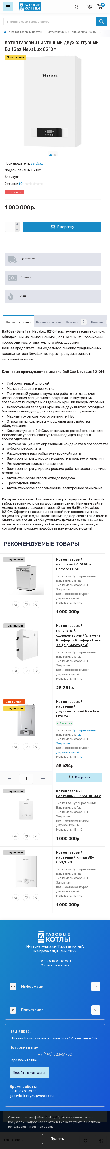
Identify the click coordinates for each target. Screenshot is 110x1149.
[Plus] (17, 224)
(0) (21, 184)
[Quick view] (15, 604)
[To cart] (79, 777)
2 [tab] (55, 155)
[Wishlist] (26, 604)
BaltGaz (37, 163)
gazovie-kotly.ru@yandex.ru (32, 1096)
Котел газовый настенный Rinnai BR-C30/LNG (75, 857)
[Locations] (76, 6)
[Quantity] (10, 227)
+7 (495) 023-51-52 (55, 1054)
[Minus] (17, 229)
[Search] (101, 21)
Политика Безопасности (55, 960)
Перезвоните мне (23, 1060)
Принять (57, 1139)
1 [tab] (50, 155)
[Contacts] (90, 6)
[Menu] (8, 6)
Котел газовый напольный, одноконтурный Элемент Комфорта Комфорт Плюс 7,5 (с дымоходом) (79, 635)
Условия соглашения (55, 965)
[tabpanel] (53, 101)
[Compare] (36, 604)
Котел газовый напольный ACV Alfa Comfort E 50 (73, 564)
